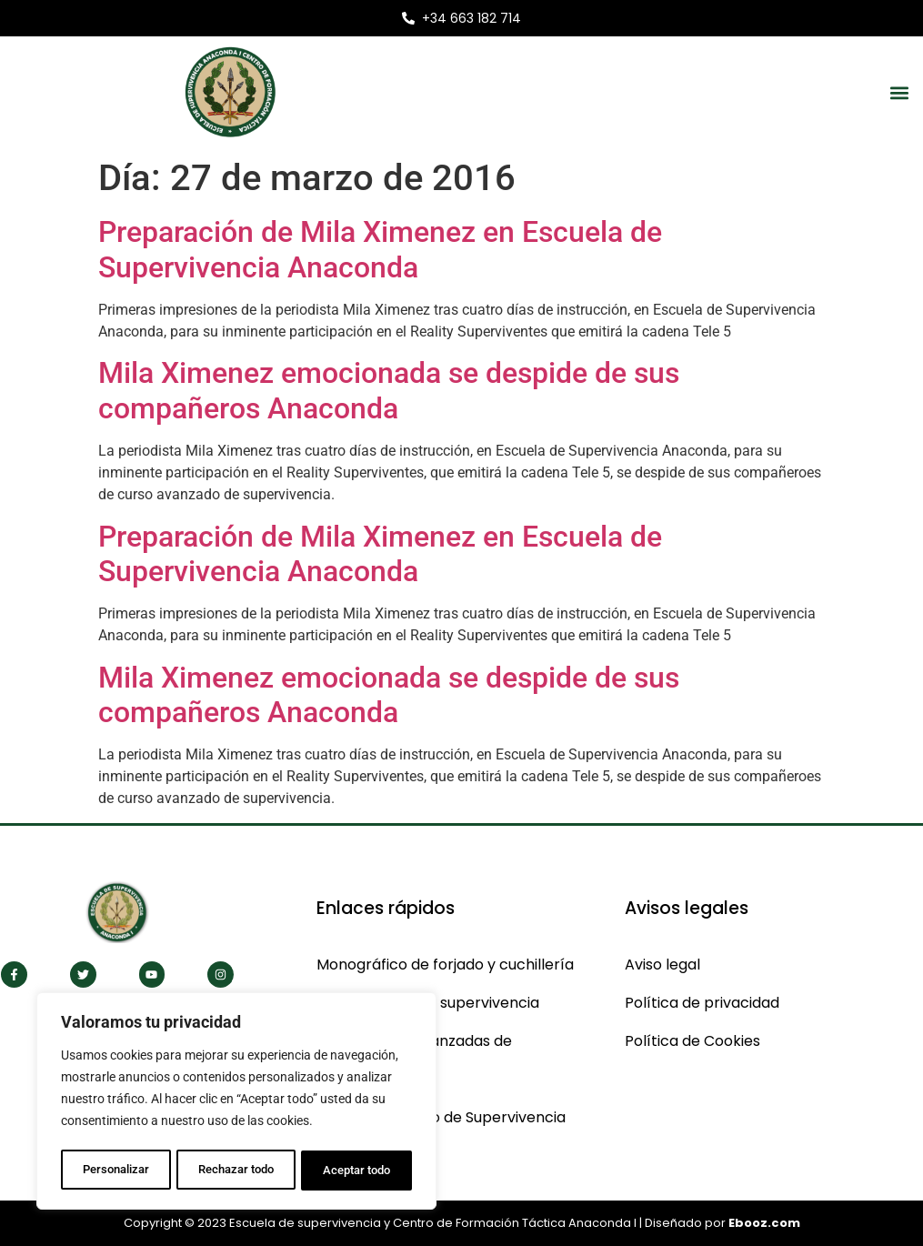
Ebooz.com (764, 1222)
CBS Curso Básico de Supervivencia (441, 1117)
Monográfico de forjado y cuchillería (445, 964)
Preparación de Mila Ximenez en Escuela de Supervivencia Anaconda (380, 249)
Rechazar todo (235, 1170)
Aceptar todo (357, 1170)
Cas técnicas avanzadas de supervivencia (414, 1060)
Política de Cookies (692, 1040)
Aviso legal (662, 964)
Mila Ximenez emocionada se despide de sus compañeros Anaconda (388, 390)
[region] (236, 1103)
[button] (899, 92)
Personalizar (115, 1170)
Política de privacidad (702, 1002)
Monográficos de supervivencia (427, 1002)
